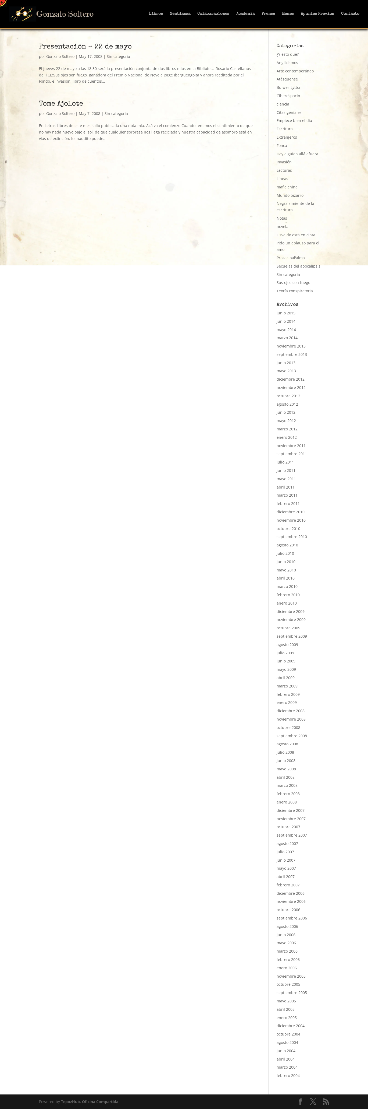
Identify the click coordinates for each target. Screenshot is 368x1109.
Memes (288, 14)
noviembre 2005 (291, 976)
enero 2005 (287, 1017)
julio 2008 (285, 752)
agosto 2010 (287, 545)
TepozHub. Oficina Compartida (89, 1101)
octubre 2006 (288, 909)
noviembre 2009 (291, 619)
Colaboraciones (213, 14)
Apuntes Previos (317, 14)
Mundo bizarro (290, 195)
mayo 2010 (286, 570)
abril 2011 (286, 487)
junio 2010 (286, 561)
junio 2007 (286, 860)
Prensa (268, 14)
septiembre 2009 (292, 636)
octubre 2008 (288, 727)
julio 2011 (285, 462)
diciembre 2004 (291, 1025)
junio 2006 (286, 934)
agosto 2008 (287, 743)
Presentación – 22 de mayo (85, 47)
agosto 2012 (287, 404)
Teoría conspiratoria (295, 290)
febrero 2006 (288, 959)
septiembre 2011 (292, 453)
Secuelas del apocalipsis (298, 266)
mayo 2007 (286, 868)
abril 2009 (286, 677)
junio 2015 (286, 312)
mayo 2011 (286, 478)
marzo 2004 (287, 1067)
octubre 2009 (288, 627)
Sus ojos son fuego (293, 282)
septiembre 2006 (292, 918)
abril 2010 (286, 578)
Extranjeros (287, 137)
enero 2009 (287, 702)
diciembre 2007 (291, 810)
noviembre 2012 (291, 387)
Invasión (284, 161)
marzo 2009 (287, 686)
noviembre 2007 (291, 818)
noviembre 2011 (291, 445)
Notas (282, 218)
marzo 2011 (287, 495)
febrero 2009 (288, 694)
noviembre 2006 (291, 901)
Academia (245, 14)
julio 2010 (285, 553)
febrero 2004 (288, 1075)
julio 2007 (285, 851)
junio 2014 (286, 321)
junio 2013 (286, 362)
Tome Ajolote (61, 104)
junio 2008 (286, 760)
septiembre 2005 (292, 992)
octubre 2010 (288, 528)
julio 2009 (285, 652)
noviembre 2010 (291, 520)
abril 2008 (286, 777)
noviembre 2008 (291, 719)
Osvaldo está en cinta (296, 234)
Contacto (350, 14)
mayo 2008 (286, 768)
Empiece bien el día (294, 120)
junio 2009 (286, 661)
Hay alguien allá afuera (297, 153)
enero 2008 (287, 802)
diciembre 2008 (291, 710)
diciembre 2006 (291, 893)
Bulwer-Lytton (289, 87)
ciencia (283, 104)
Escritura (285, 128)
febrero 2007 (288, 884)
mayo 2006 (286, 942)
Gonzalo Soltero (60, 56)
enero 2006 (287, 967)
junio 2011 (286, 470)
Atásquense (287, 79)
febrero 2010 (288, 594)
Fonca (282, 145)
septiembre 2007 (292, 835)
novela (282, 226)
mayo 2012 (286, 420)
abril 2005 (286, 1009)
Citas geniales (289, 112)
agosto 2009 (287, 644)
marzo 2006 (287, 951)
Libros (156, 14)
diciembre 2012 (291, 379)
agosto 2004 (287, 1042)
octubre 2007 (288, 826)
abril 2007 (286, 876)
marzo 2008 (287, 785)
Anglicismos (287, 62)
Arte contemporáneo (295, 70)
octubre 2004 (288, 1034)
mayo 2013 (286, 370)
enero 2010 (287, 603)
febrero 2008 (288, 793)
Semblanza (180, 14)
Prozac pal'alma (291, 257)
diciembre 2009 (291, 611)
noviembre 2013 (291, 346)
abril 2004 (286, 1059)
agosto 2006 (287, 926)
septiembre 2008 (292, 735)
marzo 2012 (287, 428)
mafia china (287, 186)
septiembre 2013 (292, 354)
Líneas (282, 178)
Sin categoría (118, 56)
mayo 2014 (286, 329)
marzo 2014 (287, 337)
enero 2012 (287, 437)
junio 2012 (286, 412)
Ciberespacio (288, 95)
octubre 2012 (288, 395)
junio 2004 (286, 1050)
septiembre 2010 (292, 536)
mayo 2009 (286, 669)
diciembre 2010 (291, 511)
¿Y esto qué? (288, 54)
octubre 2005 (288, 984)
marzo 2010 (287, 586)
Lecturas (284, 170)
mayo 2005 (286, 1000)
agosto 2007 (287, 843)
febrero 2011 (288, 503)
